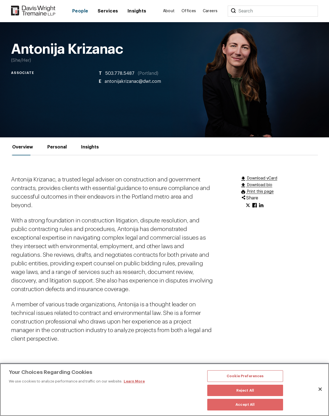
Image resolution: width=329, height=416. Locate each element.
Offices (189, 11)
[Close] (320, 389)
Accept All (245, 404)
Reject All (245, 390)
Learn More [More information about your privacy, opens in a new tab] (134, 381)
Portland (148, 73)
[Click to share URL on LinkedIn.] (261, 205)
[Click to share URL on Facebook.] (254, 205)
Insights (137, 11)
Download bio (259, 185)
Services (108, 11)
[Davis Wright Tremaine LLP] (33, 11)
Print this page (260, 192)
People (80, 11)
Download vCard (261, 178)
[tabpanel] (164, 259)
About (169, 11)
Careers (210, 11)
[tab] (22, 147)
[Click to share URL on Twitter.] (248, 205)
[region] (164, 389)
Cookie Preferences (245, 376)
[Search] (233, 11)
